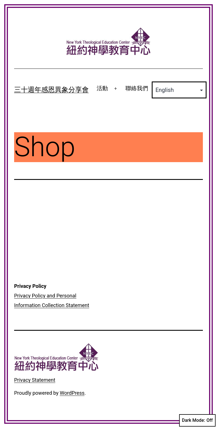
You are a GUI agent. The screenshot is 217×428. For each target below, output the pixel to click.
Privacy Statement (34, 380)
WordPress (72, 393)
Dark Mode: (197, 420)
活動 (102, 88)
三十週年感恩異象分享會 (51, 90)
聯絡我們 (136, 88)
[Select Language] (179, 89)
